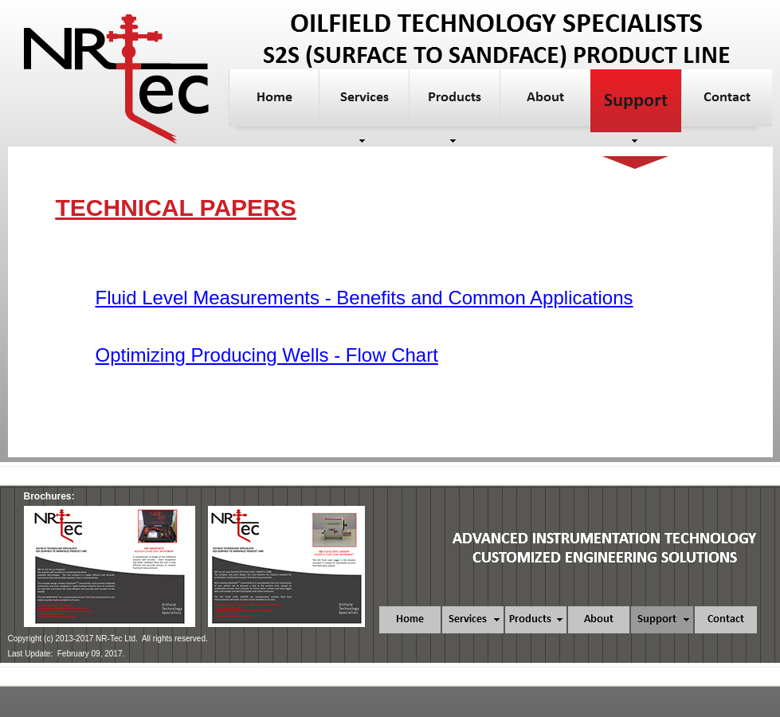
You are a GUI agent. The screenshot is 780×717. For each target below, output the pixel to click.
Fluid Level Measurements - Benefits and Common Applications (364, 297)
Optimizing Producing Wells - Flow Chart (267, 355)
